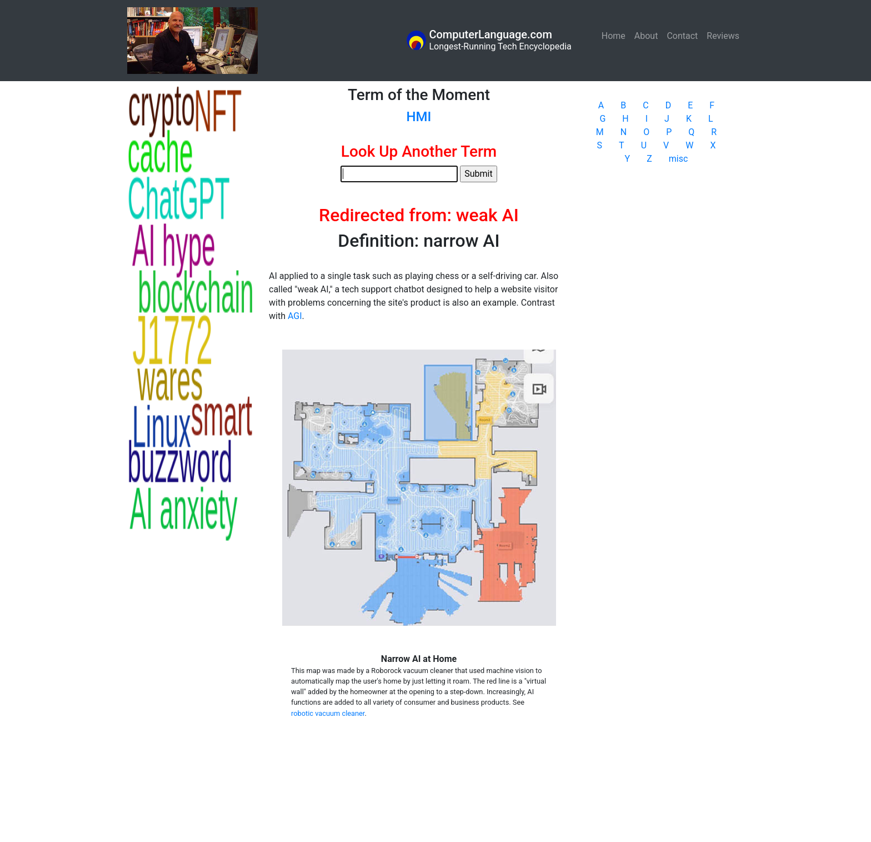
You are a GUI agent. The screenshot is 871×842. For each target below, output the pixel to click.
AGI (295, 316)
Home (616, 35)
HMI (419, 116)
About (646, 36)
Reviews (723, 36)
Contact (682, 36)
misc (678, 158)
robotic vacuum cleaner (327, 713)
